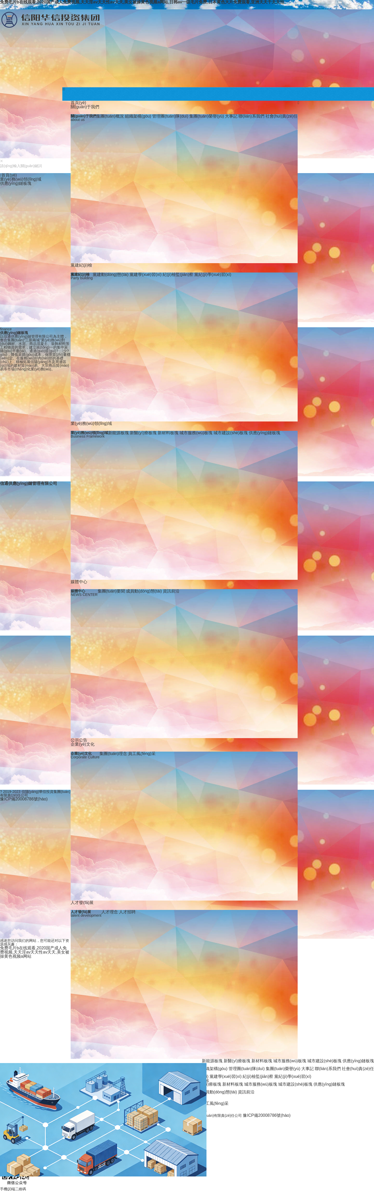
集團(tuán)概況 (110, 116)
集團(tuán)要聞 (111, 591)
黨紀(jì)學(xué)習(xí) (212, 274)
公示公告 (79, 740)
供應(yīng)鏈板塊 (264, 433)
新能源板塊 (118, 433)
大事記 (231, 116)
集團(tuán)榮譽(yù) (206, 116)
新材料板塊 (168, 433)
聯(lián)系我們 (251, 116)
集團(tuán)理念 (113, 753)
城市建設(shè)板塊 (230, 433)
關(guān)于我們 (85, 107)
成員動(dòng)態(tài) (144, 591)
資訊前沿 (171, 591)
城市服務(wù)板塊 (195, 433)
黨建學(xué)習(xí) (146, 274)
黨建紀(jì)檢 (81, 265)
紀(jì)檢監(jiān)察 (178, 274)
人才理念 (109, 912)
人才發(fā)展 (82, 902)
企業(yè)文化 (83, 744)
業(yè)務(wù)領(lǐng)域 (91, 423)
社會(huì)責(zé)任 (281, 116)
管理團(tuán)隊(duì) (170, 116)
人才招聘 (127, 912)
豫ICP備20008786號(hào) (266, 1115)
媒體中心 (79, 582)
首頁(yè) (78, 102)
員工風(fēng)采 (142, 753)
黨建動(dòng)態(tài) (111, 274)
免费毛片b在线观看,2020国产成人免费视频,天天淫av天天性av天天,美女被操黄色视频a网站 (34, 952)
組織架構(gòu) (138, 116)
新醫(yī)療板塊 (143, 433)
